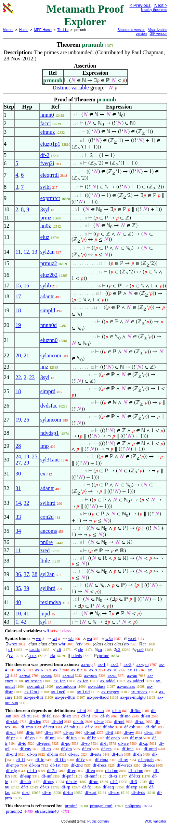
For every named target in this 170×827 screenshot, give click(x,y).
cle (80, 649)
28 (18, 446)
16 (26, 285)
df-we (123, 743)
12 (26, 252)
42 (23, 622)
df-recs (149, 765)
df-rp (66, 786)
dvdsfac (48, 406)
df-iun (71, 737)
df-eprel (44, 743)
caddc (34, 649)
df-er (71, 770)
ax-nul (68, 675)
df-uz (44, 786)
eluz (45, 237)
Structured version (131, 30)
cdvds (76, 655)
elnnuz (47, 132)
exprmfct (50, 198)
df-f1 (20, 759)
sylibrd (47, 588)
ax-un (132, 675)
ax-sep (46, 675)
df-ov (123, 759)
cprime (103, 655)
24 (18, 456)
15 (18, 285)
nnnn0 (47, 115)
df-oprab (146, 759)
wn (38, 638)
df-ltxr (134, 776)
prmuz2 (48, 263)
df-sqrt (91, 792)
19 (18, 325)
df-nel (119, 721)
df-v (89, 726)
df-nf (85, 715)
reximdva (50, 602)
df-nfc (78, 721)
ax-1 (102, 664)
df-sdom (136, 770)
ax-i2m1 (32, 691)
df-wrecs (124, 765)
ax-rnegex (110, 691)
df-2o (51, 770)
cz (11, 655)
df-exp (132, 786)
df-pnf (67, 776)
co (127, 643)
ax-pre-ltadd (98, 697)
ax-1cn (59, 680)
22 (18, 377)
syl (43, 622)
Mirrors (8, 30)
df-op (30, 737)
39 (26, 588)
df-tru (27, 715)
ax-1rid (83, 691)
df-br (91, 737)
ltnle (45, 561)
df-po (65, 743)
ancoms (48, 531)
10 (18, 613)
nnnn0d (48, 325)
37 (26, 574)
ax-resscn (33, 680)
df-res (106, 748)
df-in (30, 732)
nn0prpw (133, 805)
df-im (68, 792)
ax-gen (142, 664)
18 (18, 310)
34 (18, 531)
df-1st (55, 765)
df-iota (96, 754)
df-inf (46, 776)
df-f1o (60, 759)
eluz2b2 (49, 275)
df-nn (94, 781)
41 (26, 613)
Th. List (63, 30)
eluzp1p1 (50, 144)
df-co (46, 748)
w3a (109, 638)
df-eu (145, 715)
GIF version (158, 33)
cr (144, 643)
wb (71, 638)
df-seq (108, 786)
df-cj (26, 792)
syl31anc (50, 459)
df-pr (10, 737)
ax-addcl (108, 680)
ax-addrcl (135, 680)
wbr (61, 643)
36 (18, 574)
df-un (10, 732)
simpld (47, 310)
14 (18, 503)
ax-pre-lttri (33, 697)
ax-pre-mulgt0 (132, 697)
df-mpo (12, 765)
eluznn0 (49, 340)
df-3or (135, 710)
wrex (12, 643)
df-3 (133, 781)
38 (34, 574)
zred (45, 550)
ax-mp (87, 664)
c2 (118, 649)
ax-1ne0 (58, 691)
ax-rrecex (139, 691)
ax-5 (21, 669)
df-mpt (136, 737)
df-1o (32, 770)
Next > (160, 5)
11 (18, 252)
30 (18, 473)
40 (18, 602)
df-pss (68, 732)
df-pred (150, 748)
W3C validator (155, 821)
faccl (45, 123)
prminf (71, 805)
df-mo (125, 715)
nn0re (46, 542)
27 (18, 463)
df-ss (48, 732)
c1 (10, 649)
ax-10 (112, 669)
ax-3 (127, 664)
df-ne (99, 721)
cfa (52, 655)
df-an (99, 710)
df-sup (25, 776)
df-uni (50, 737)
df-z (24, 786)
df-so (85, 743)
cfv (80, 643)
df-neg (48, 781)
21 (26, 355)
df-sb (104, 715)
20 (18, 355)
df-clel (57, 721)
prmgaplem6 (101, 805)
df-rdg (11, 770)
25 (34, 456)
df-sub (25, 781)
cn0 (140, 649)
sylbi (45, 187)
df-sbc (108, 726)
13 (34, 252)
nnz (44, 367)
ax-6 (39, 669)
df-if (109, 732)
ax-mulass (126, 686)
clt (59, 649)
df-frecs (99, 765)
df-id (22, 743)
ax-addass (96, 686)
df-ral (140, 721)
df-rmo (27, 726)
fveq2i (47, 163)
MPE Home (43, 30)
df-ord (11, 754)
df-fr (104, 743)
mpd (45, 613)
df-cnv (25, 748)
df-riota (101, 759)
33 (18, 517)
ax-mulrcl (35, 686)
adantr (47, 296)
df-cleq (35, 721)
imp (44, 446)
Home (23, 30)
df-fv (80, 759)
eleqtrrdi (49, 175)
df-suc (74, 754)
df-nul (89, 732)
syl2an (47, 252)
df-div (71, 781)
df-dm (66, 748)
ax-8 (75, 669)
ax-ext (24, 675)
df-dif (150, 726)
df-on (32, 754)
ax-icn (82, 680)
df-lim (52, 754)
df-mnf (90, 776)
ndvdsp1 (49, 433)
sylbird (47, 503)
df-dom (111, 770)
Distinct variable (71, 87)
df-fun (117, 754)
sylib (45, 285)
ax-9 (93, 669)
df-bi (81, 710)
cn (100, 649)
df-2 (45, 155)
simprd (47, 391)
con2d (47, 517)
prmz (46, 217)
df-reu (48, 726)
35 (18, 588)
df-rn (86, 748)
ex (42, 473)
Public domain (98, 821)
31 (18, 488)
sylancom (50, 355)
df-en (90, 770)
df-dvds (138, 792)
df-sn (149, 732)
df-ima (128, 748)
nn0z (45, 226)
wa (89, 638)
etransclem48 (46, 811)
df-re (46, 792)
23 (32, 377)
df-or (116, 710)
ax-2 (114, 664)
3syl (45, 209)
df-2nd (77, 765)
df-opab (113, 737)
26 (26, 420)
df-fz (86, 786)
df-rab (69, 726)
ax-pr (112, 675)
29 (26, 463)
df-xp (143, 743)
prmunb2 (14, 811)
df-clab (12, 721)
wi (54, 638)
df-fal (47, 715)
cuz (33, 655)
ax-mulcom (66, 686)
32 (26, 503)
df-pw (128, 732)
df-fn (137, 754)
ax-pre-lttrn (65, 697)
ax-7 (57, 669)
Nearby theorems (154, 10)
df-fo (40, 759)
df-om (34, 765)
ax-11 (133, 669)
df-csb (129, 726)
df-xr (112, 776)
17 (18, 296)
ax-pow (90, 675)
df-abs (114, 792)
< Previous (140, 5)
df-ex (66, 715)
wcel (132, 638)
